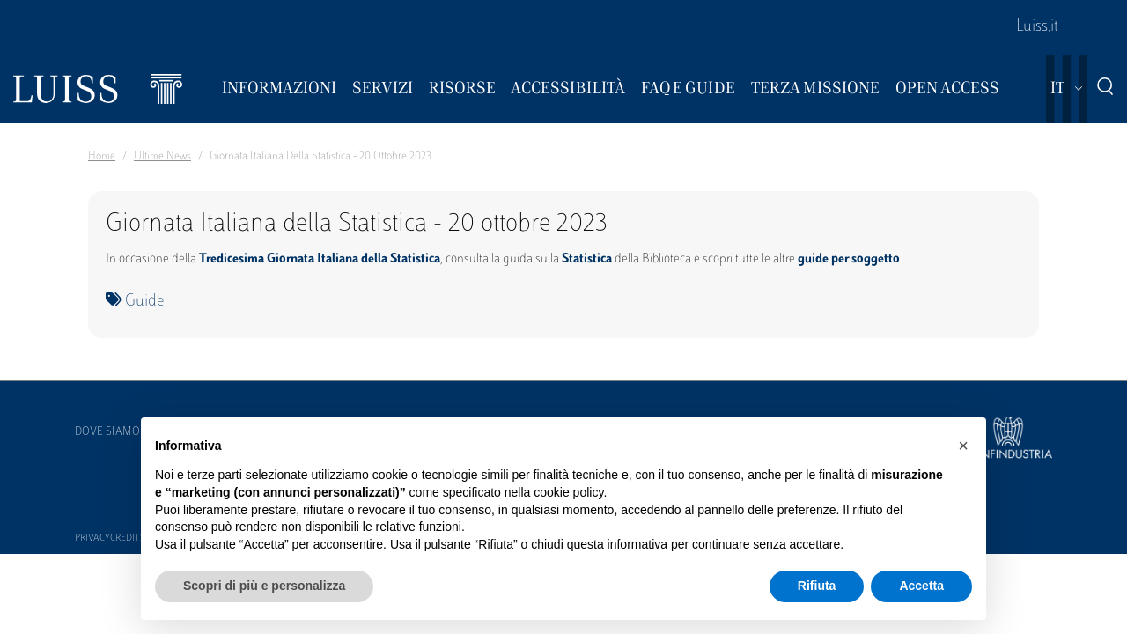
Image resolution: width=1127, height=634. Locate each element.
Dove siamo (107, 432)
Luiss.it (1037, 27)
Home (101, 156)
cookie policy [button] (568, 492)
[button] (963, 445)
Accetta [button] (921, 586)
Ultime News (162, 156)
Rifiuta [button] (817, 586)
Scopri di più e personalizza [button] (264, 586)
